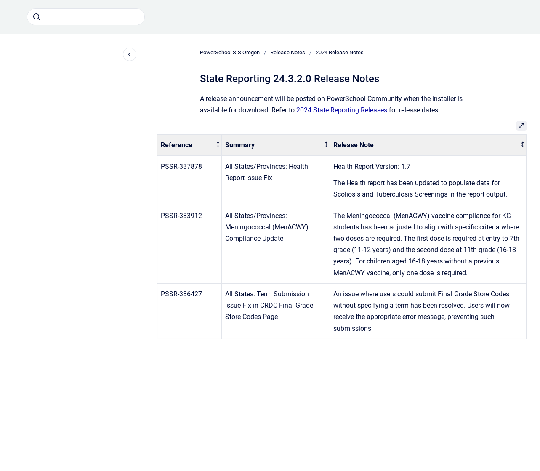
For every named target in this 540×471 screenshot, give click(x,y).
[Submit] (36, 17)
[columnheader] (189, 145)
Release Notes (287, 52)
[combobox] (85, 17)
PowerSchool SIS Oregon (230, 52)
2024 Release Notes (340, 52)
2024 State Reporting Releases (341, 110)
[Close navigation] (129, 54)
